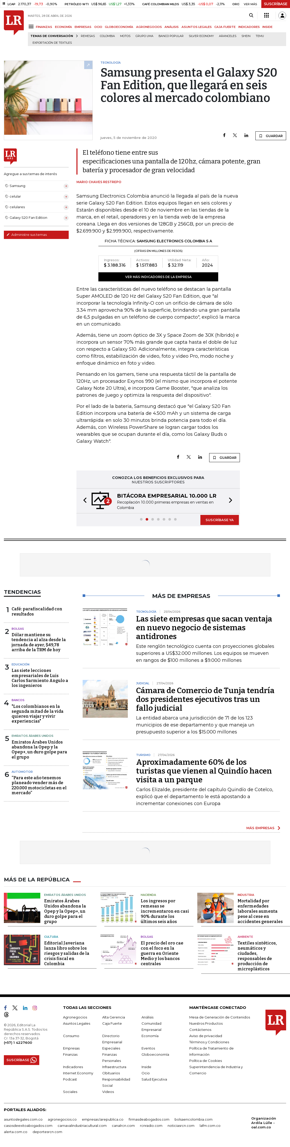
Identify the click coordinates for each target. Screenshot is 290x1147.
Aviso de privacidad (205, 1035)
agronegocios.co (62, 1119)
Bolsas (18, 629)
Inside (146, 1066)
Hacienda (148, 894)
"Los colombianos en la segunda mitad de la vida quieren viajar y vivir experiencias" (38, 714)
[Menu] (32, 26)
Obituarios (111, 1073)
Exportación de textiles (52, 42)
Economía (150, 1035)
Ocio (146, 1073)
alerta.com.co (15, 1131)
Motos (125, 36)
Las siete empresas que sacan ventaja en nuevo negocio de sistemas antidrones (204, 627)
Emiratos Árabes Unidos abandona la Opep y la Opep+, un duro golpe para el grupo (39, 750)
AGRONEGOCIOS (149, 27)
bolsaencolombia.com (194, 1119)
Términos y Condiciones (209, 1042)
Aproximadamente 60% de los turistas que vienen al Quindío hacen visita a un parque (204, 771)
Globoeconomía (155, 1054)
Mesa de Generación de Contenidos (219, 1017)
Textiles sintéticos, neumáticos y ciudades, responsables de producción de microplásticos (257, 955)
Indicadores (73, 1066)
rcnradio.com (151, 1125)
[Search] (251, 15)
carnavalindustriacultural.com (82, 1125)
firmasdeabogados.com (149, 1119)
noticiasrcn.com (181, 1125)
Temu (260, 36)
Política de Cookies (205, 1060)
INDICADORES (249, 27)
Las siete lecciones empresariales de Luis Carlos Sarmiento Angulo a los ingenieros (40, 678)
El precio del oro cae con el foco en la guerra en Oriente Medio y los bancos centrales (162, 953)
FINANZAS (44, 27)
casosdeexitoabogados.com (28, 1125)
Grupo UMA (144, 36)
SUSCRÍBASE (275, 4)
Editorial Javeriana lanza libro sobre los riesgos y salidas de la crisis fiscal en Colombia (66, 953)
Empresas (71, 1048)
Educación (20, 664)
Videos (108, 1091)
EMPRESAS (83, 27)
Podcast (70, 1079)
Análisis (147, 1017)
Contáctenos (200, 1029)
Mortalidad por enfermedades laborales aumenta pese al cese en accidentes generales (260, 911)
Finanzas (70, 1054)
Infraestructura (114, 1066)
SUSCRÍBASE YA (220, 520)
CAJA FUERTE (225, 27)
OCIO (98, 27)
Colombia (107, 36)
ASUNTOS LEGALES (197, 27)
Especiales (111, 1048)
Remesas (88, 36)
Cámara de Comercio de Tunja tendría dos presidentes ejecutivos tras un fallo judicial (205, 699)
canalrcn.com (123, 1125)
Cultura (51, 937)
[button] (83, 501)
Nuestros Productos (206, 1023)
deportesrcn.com (47, 1131)
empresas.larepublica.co (102, 1119)
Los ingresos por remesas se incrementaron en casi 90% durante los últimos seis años (165, 911)
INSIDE (267, 27)
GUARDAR (271, 136)
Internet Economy (78, 1073)
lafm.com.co (210, 1125)
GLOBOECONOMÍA (119, 27)
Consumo (71, 1035)
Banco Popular (171, 36)
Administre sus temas (26, 235)
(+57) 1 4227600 (18, 1042)
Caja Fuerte (112, 1023)
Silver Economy (201, 36)
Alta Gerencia (113, 1017)
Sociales (70, 1091)
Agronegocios (75, 1017)
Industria (246, 894)
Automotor (22, 772)
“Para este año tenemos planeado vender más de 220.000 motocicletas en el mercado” (39, 785)
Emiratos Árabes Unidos (32, 736)
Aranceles (227, 36)
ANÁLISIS (171, 27)
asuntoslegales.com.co (23, 1119)
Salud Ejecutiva (154, 1079)
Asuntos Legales (76, 1023)
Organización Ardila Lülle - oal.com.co (263, 1122)
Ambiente (245, 937)
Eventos (148, 1048)
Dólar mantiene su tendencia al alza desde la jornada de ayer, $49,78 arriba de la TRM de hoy (39, 642)
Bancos (18, 700)
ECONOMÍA (63, 27)
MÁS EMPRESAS (260, 828)
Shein (245, 36)
